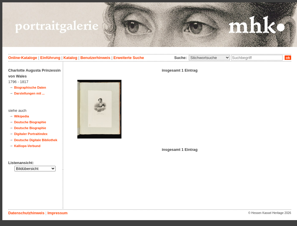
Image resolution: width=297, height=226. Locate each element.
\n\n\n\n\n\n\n (209, 57)
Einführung (50, 57)
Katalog (70, 57)
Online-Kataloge (22, 57)
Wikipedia (21, 116)
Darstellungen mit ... (29, 93)
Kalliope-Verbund (27, 146)
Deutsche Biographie (30, 122)
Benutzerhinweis (95, 57)
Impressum (57, 213)
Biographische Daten (30, 87)
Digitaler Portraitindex (31, 134)
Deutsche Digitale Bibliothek (35, 140)
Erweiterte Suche (129, 57)
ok (288, 57)
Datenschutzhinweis (26, 213)
